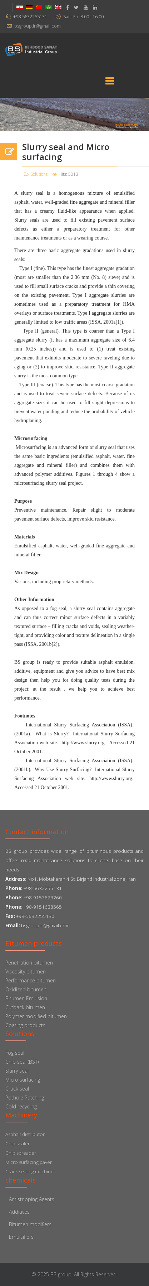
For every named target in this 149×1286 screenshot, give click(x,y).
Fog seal (14, 1052)
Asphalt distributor (25, 1134)
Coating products (25, 1025)
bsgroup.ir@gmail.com (37, 26)
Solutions (39, 174)
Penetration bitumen (29, 962)
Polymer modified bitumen (36, 1016)
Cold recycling (21, 1106)
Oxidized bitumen (25, 989)
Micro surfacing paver (28, 1162)
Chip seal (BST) (22, 1061)
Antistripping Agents (31, 1199)
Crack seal (17, 1088)
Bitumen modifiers (30, 1224)
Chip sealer (17, 1143)
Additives (19, 1211)
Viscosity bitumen (25, 971)
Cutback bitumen (25, 1007)
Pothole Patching (24, 1097)
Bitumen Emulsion (26, 998)
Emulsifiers (21, 1236)
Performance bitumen (30, 980)
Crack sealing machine (29, 1171)
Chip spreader (20, 1153)
